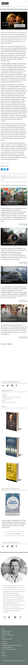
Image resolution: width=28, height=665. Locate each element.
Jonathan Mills (6, 25)
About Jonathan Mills (7, 638)
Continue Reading (23, 224)
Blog (3, 637)
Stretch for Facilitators (7, 635)
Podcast (4, 400)
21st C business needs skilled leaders (12, 202)
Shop (3, 651)
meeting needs (4, 178)
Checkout (4, 655)
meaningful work (22, 176)
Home (3, 629)
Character (4, 393)
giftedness (15, 176)
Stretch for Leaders (6, 631)
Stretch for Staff (6, 633)
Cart (3, 653)
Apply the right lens (9, 243)
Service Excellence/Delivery (8, 402)
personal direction (12, 178)
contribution (9, 176)
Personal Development (19, 25)
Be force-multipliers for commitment (10, 280)
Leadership (21, 190)
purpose (19, 178)
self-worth (24, 178)
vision (2, 179)
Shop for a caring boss (10, 319)
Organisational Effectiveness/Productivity (11, 397)
